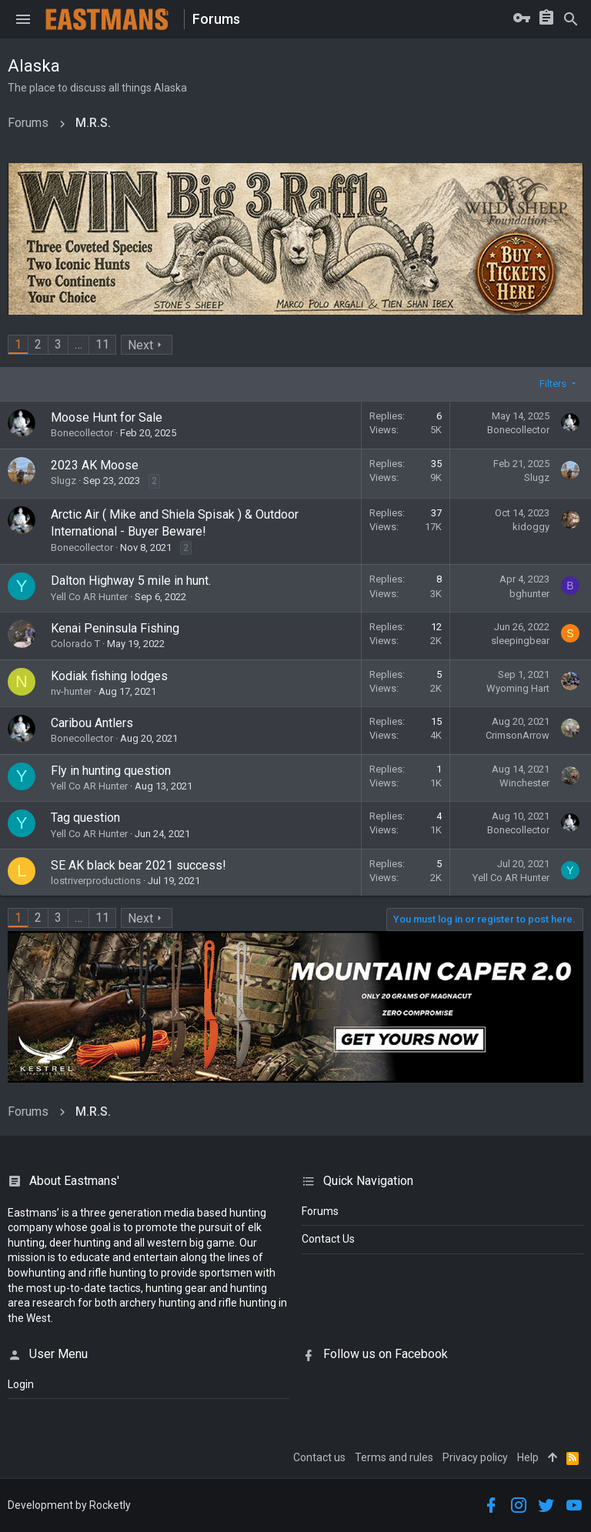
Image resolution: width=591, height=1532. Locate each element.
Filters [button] (552, 383)
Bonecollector (82, 433)
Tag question (85, 817)
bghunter (529, 593)
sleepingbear (520, 640)
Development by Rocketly (69, 1505)
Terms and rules (394, 1457)
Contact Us (328, 1239)
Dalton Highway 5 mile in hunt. (131, 580)
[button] (23, 19)
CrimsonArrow (517, 735)
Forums (320, 1211)
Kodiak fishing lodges (109, 676)
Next (140, 345)
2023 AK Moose (95, 465)
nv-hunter (71, 691)
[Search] (571, 19)
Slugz (63, 480)
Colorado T (75, 643)
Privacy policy (475, 1457)
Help (528, 1457)
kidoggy (531, 526)
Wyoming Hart (517, 688)
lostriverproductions (96, 880)
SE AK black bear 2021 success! (138, 865)
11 (102, 344)
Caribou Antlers (92, 723)
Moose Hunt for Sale (106, 417)
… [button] (78, 344)
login (21, 1384)
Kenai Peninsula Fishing (115, 628)
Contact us (319, 1457)
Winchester (524, 783)
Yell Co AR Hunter (89, 596)
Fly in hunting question (111, 770)
